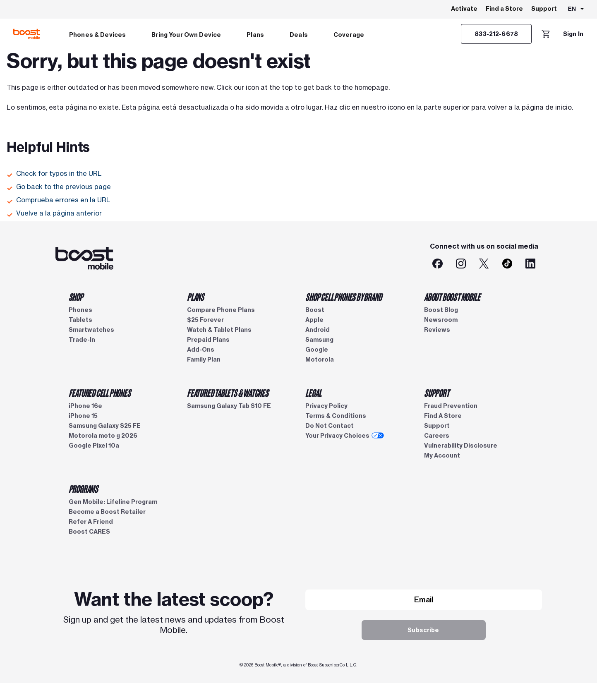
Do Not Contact (329, 425)
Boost (314, 310)
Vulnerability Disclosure (460, 445)
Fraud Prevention (450, 406)
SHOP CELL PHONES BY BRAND (343, 296)
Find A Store (443, 415)
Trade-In (82, 339)
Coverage (348, 34)
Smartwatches (91, 329)
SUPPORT (436, 392)
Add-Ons (200, 349)
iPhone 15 (83, 415)
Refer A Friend (91, 521)
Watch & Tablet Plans (219, 329)
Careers (436, 435)
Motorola (319, 359)
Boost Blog (441, 310)
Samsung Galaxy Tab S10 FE (229, 406)
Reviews (437, 329)
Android (317, 329)
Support (544, 8)
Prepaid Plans (208, 339)
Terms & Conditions (335, 415)
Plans (255, 34)
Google (316, 349)
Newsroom (441, 320)
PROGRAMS (83, 488)
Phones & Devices (97, 34)
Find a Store (504, 8)
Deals (299, 34)
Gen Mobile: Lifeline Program (113, 502)
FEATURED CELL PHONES (100, 392)
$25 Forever (205, 320)
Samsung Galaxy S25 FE (105, 425)
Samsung (319, 339)
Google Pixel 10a (94, 445)
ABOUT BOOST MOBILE (452, 296)
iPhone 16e (85, 406)
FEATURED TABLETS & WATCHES (228, 392)
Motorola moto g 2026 (103, 435)
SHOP (76, 296)
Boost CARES (89, 531)
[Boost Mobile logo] (26, 34)
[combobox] (576, 9)
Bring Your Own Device (186, 34)
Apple (314, 320)
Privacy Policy (326, 406)
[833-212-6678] (496, 34)
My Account (442, 455)
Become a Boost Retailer (107, 511)
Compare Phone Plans (221, 310)
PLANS (195, 296)
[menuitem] (97, 34)
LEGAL (313, 392)
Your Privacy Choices (344, 435)
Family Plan (204, 359)
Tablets (80, 320)
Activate (464, 8)
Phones (80, 310)
